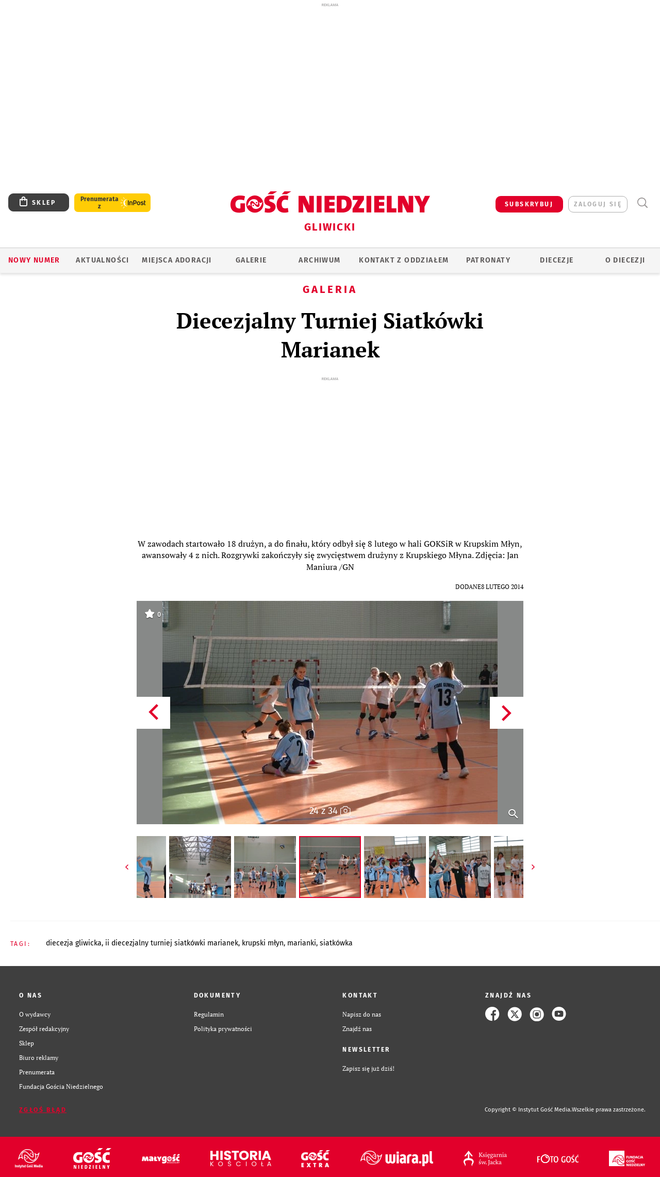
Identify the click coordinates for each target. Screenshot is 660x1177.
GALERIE (251, 260)
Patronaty (488, 260)
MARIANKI (301, 943)
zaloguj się (598, 204)
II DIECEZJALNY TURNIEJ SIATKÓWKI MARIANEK (171, 943)
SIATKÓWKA (336, 943)
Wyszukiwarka (642, 202)
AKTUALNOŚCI (102, 260)
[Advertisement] (330, 81)
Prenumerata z (99, 202)
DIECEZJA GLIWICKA (74, 943)
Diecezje (556, 260)
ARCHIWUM (319, 260)
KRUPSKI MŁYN (263, 943)
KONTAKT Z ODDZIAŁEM (404, 260)
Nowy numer (34, 260)
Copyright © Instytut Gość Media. (528, 1109)
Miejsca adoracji (176, 260)
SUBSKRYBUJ (529, 204)
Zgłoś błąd (43, 1110)
